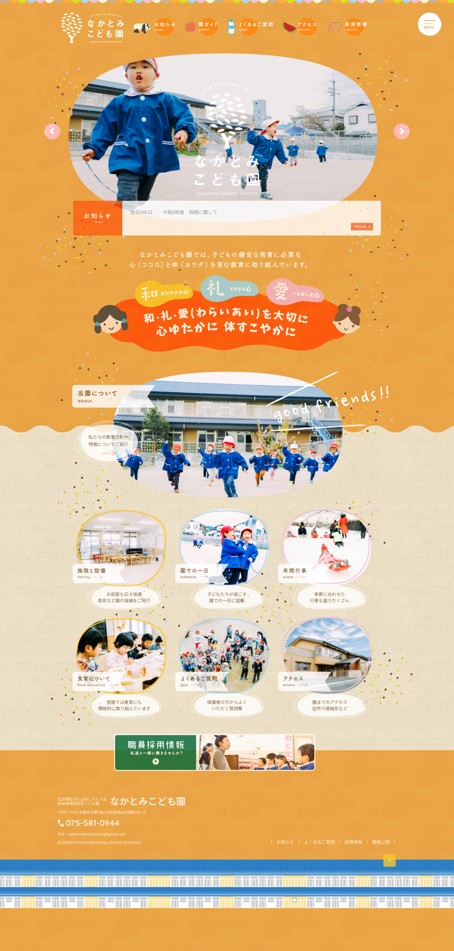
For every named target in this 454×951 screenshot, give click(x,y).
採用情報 (353, 890)
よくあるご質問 (319, 890)
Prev (57, 132)
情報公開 (381, 890)
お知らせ (285, 890)
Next (397, 132)
